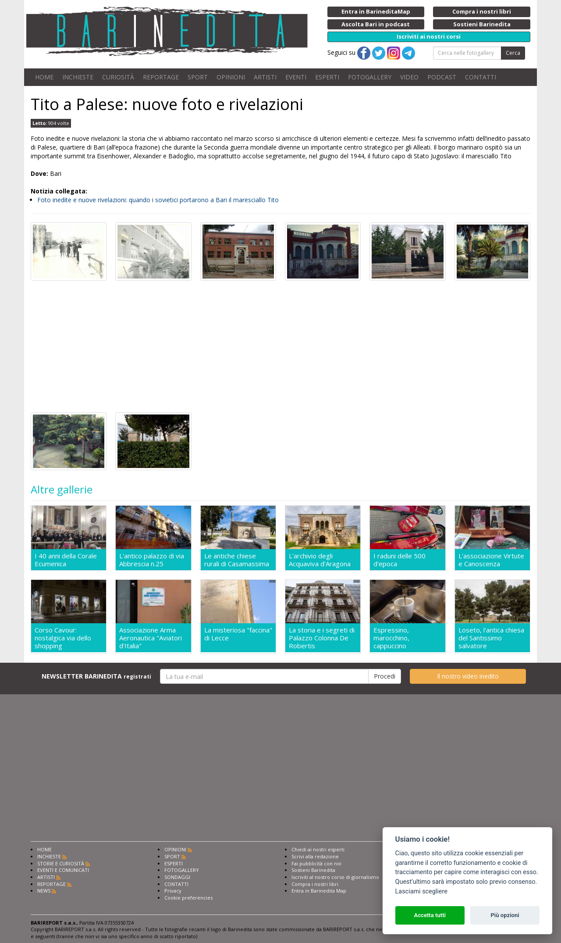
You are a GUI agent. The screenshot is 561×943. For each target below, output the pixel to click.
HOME (44, 77)
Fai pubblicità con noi (316, 863)
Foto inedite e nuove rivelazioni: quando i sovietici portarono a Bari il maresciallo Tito (158, 200)
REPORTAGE (161, 77)
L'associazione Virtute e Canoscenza (491, 560)
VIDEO (409, 77)
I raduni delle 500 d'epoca (399, 560)
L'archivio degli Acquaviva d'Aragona (320, 560)
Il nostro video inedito (468, 676)
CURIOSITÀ (118, 77)
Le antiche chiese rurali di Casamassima (236, 560)
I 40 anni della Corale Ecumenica (66, 560)
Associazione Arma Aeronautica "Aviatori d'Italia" (150, 638)
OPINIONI (231, 77)
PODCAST (441, 77)
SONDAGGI (177, 877)
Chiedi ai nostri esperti (317, 849)
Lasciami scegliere (421, 891)
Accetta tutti (430, 915)
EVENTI (295, 77)
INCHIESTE (77, 77)
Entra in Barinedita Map (318, 890)
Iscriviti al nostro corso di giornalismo (335, 877)
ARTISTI (265, 77)
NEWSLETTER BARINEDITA (96, 676)
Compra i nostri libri (314, 884)
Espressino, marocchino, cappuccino (391, 638)
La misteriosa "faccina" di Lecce (238, 634)
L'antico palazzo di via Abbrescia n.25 (151, 560)
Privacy (172, 890)
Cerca (513, 53)
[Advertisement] (280, 346)
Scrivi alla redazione (315, 856)
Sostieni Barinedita (313, 870)
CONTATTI (480, 77)
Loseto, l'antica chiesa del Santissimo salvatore (491, 638)
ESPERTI (327, 77)
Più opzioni (504, 915)
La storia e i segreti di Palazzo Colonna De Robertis (322, 638)
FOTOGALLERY (369, 77)
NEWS (43, 890)
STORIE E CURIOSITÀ (60, 863)
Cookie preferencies (188, 897)
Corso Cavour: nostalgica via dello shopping (63, 638)
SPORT (198, 77)
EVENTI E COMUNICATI (63, 870)
